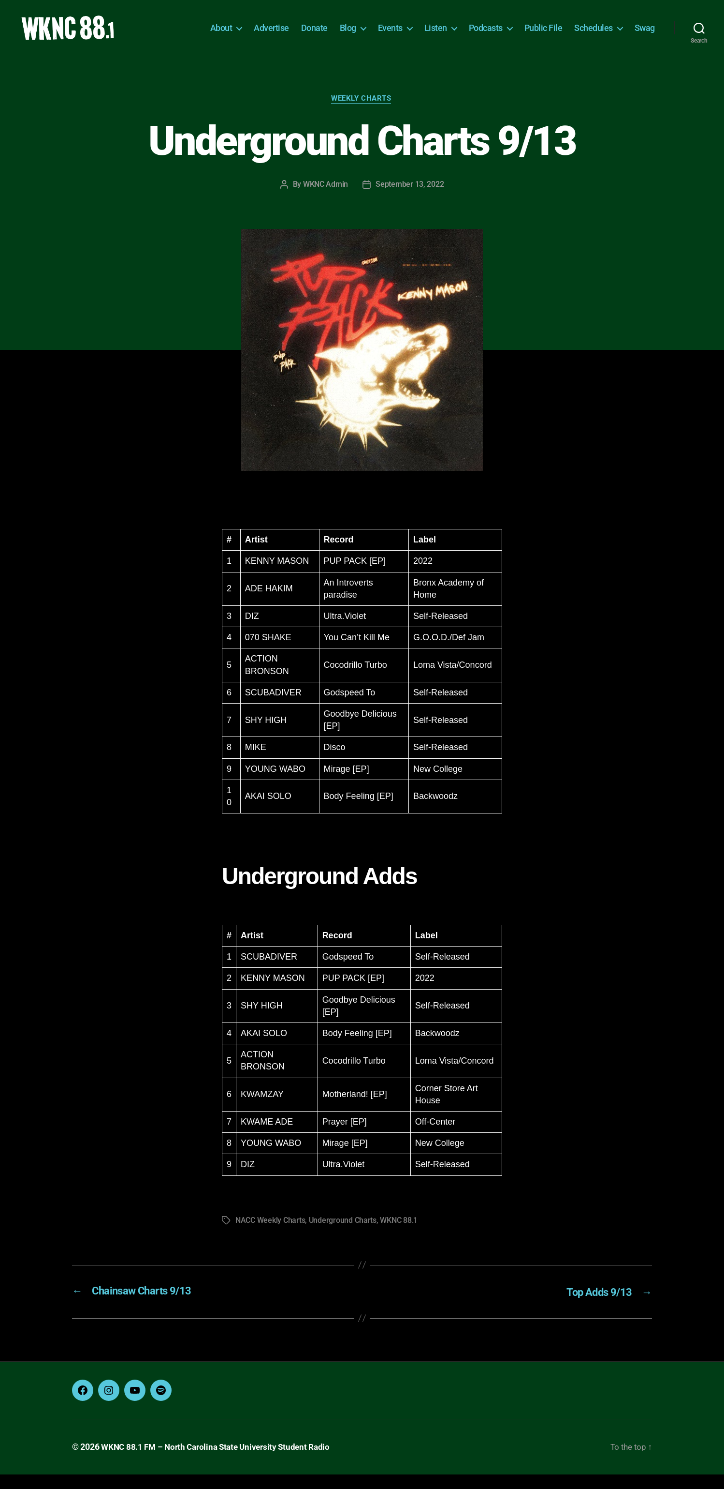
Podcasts (486, 35)
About (221, 35)
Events (390, 35)
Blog (348, 35)
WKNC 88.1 (399, 1235)
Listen (435, 35)
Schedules (593, 35)
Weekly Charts (362, 113)
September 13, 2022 (410, 199)
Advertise (271, 35)
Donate (314, 35)
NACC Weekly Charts (270, 1235)
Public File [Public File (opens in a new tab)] (543, 35)
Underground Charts (342, 1235)
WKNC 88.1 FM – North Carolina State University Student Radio (220, 1462)
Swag (645, 35)
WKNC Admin (325, 199)
